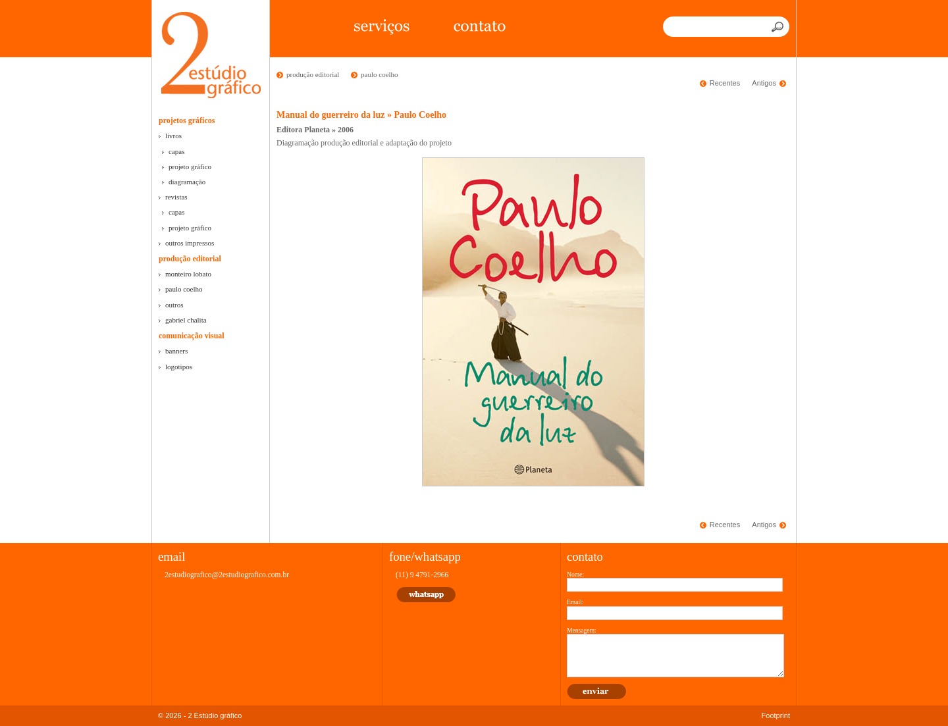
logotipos (178, 367)
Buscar (778, 26)
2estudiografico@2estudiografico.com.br (227, 575)
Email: (575, 602)
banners (176, 351)
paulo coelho (184, 289)
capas (176, 151)
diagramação (187, 182)
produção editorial (190, 258)
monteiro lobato (188, 274)
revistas (176, 197)
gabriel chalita (186, 320)
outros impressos (189, 243)
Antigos (764, 83)
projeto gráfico (190, 166)
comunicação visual (191, 335)
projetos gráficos (187, 120)
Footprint (776, 715)
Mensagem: (581, 630)
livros (173, 136)
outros (174, 305)
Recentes (725, 83)
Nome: (575, 574)
